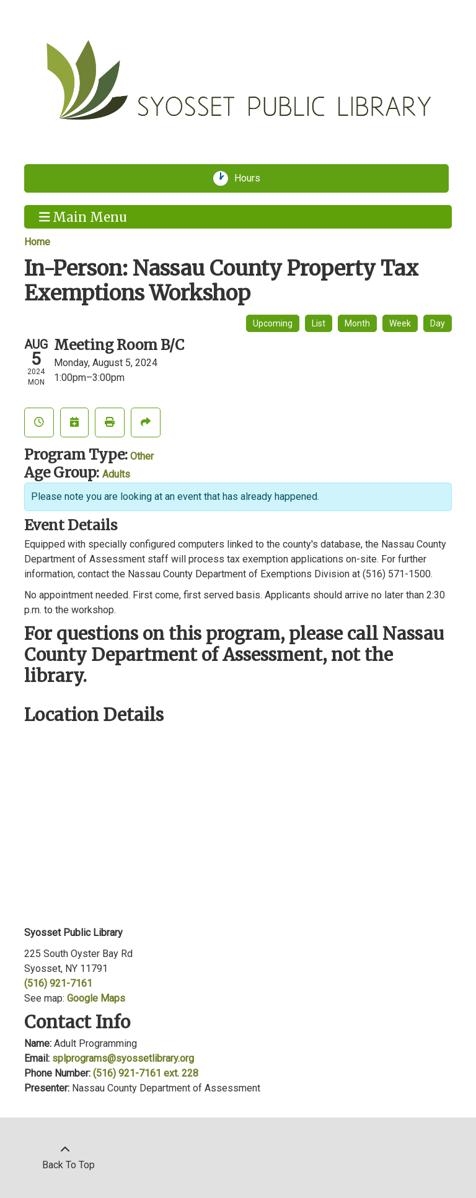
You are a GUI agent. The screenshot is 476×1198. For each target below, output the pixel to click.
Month (357, 323)
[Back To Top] (65, 1157)
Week (400, 323)
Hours (251, 178)
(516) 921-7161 (58, 983)
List (318, 323)
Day (437, 323)
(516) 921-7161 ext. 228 (145, 1073)
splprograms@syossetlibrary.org (123, 1058)
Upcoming (273, 323)
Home (37, 242)
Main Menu (83, 216)
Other (142, 456)
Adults (116, 474)
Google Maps (96, 998)
